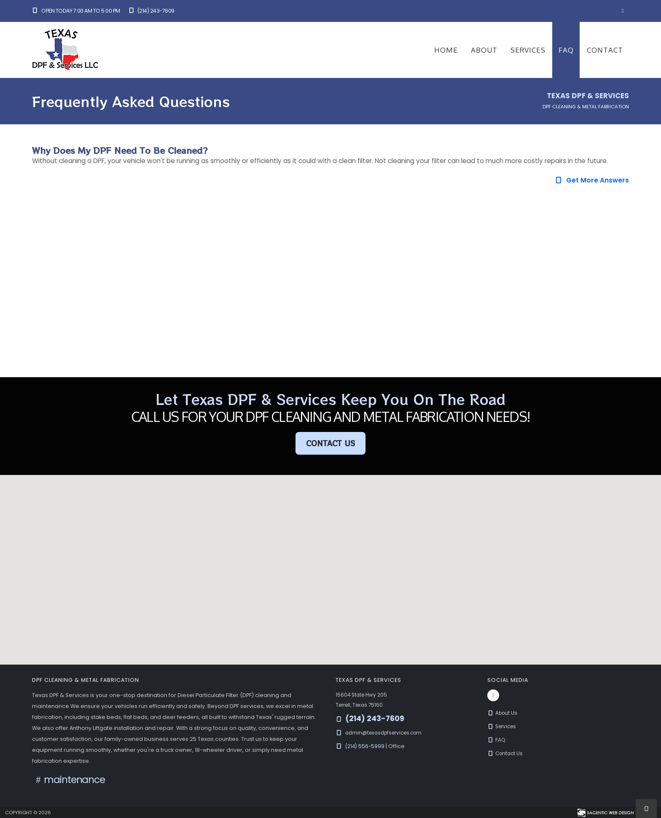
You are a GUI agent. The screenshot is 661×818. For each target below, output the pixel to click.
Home (446, 50)
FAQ (566, 50)
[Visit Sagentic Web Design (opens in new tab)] (605, 812)
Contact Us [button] (330, 443)
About (484, 50)
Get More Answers (592, 180)
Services (528, 50)
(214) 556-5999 (366, 746)
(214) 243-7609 (151, 10)
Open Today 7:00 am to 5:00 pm (76, 10)
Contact (605, 50)
